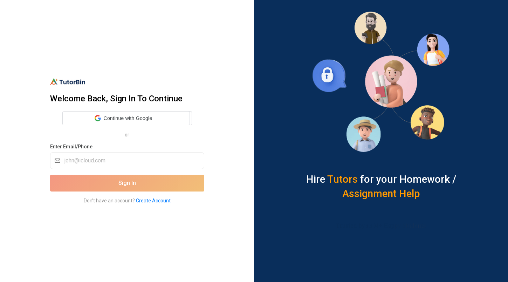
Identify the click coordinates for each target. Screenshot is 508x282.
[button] (123, 118)
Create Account (153, 200)
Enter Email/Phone (71, 146)
